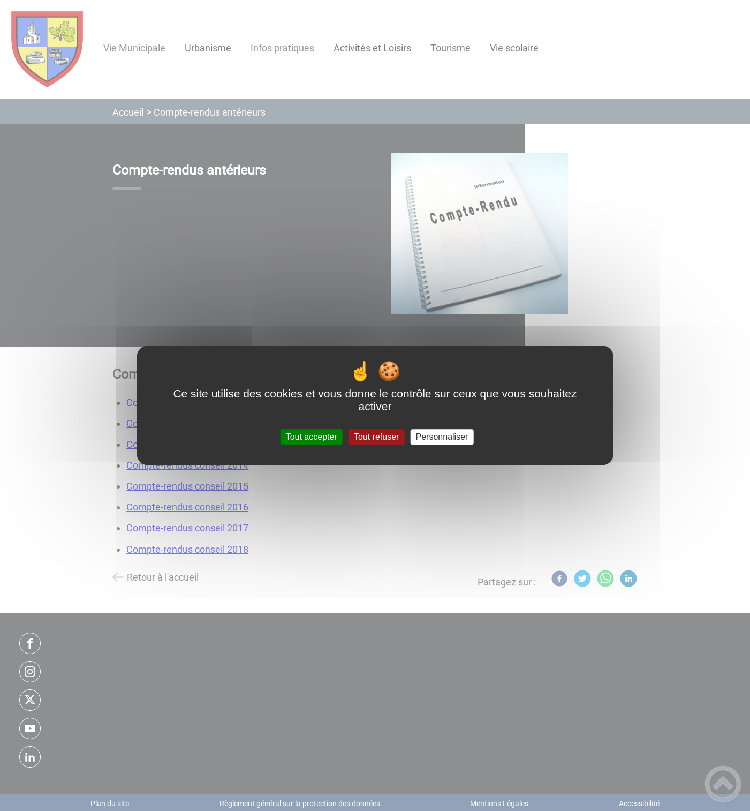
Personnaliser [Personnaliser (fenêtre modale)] (442, 436)
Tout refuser (376, 436)
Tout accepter (311, 436)
